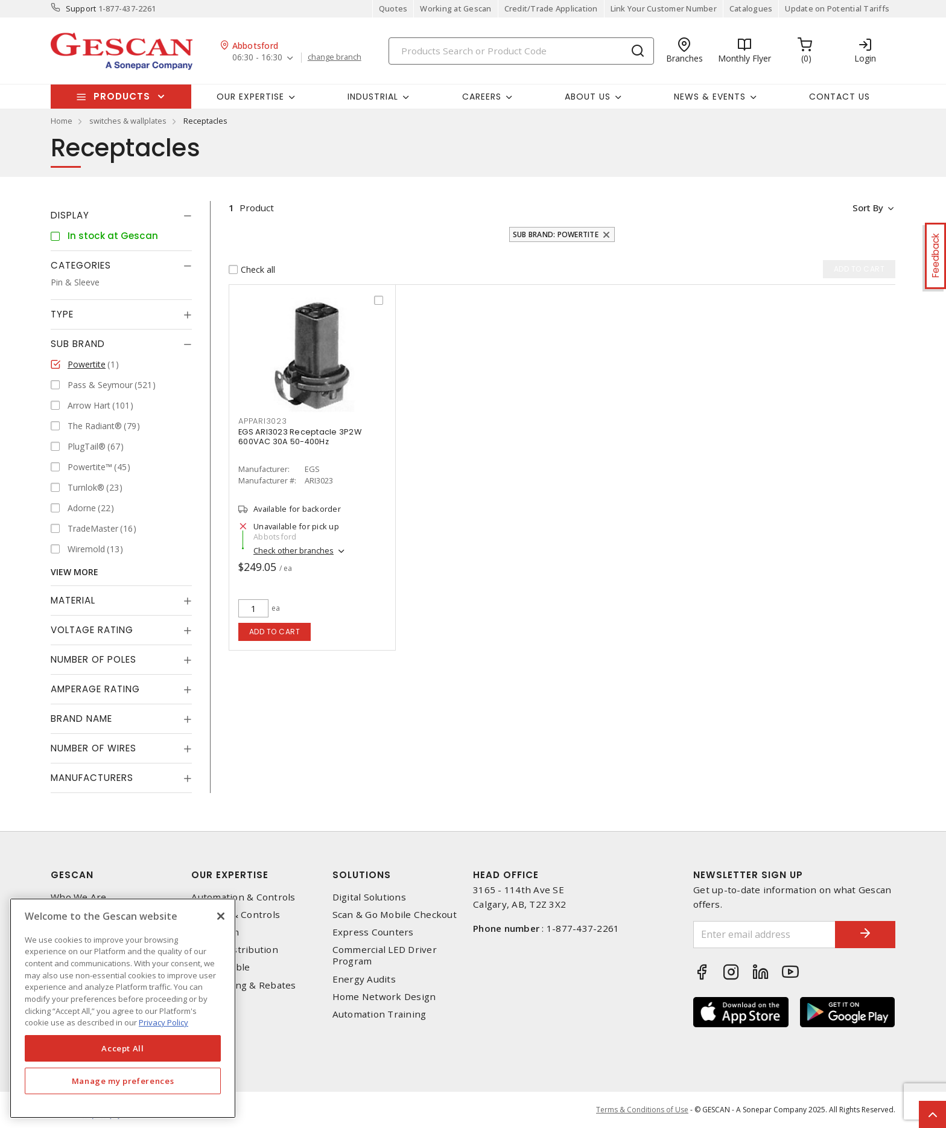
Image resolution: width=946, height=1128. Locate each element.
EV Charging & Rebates (243, 985)
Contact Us (839, 97)
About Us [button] (588, 97)
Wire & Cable (220, 967)
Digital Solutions (369, 897)
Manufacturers (92, 777)
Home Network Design (384, 996)
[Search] (521, 51)
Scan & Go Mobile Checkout (394, 914)
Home (61, 120)
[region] (123, 1008)
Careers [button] (481, 97)
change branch (334, 57)
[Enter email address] (764, 934)
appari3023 (262, 421)
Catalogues (751, 8)
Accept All (122, 1048)
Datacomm (215, 932)
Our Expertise (229, 874)
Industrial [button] (373, 97)
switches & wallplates (128, 120)
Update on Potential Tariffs (837, 8)
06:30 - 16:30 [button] (257, 58)
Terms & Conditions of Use (642, 1109)
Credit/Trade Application (551, 8)
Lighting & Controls (235, 914)
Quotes (393, 8)
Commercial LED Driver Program (384, 955)
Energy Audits (364, 979)
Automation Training (379, 1014)
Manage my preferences (123, 1080)
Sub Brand (78, 343)
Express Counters (373, 932)
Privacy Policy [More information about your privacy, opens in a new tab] (163, 1022)
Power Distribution (234, 949)
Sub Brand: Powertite (555, 234)
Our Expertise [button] (250, 97)
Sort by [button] (867, 208)
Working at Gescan (455, 8)
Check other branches (293, 550)
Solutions (361, 874)
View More (74, 572)
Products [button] (122, 96)
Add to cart (274, 631)
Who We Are (79, 897)
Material (73, 600)
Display (70, 215)
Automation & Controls (243, 897)
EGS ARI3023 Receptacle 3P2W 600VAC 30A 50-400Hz (299, 437)
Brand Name (81, 718)
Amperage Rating (95, 689)
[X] (221, 916)
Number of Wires (93, 748)
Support (81, 8)
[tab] (121, 215)
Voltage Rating (92, 629)
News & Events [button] (710, 97)
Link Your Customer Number (664, 8)
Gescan (72, 874)
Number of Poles (93, 659)
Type (62, 314)
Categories (81, 265)
